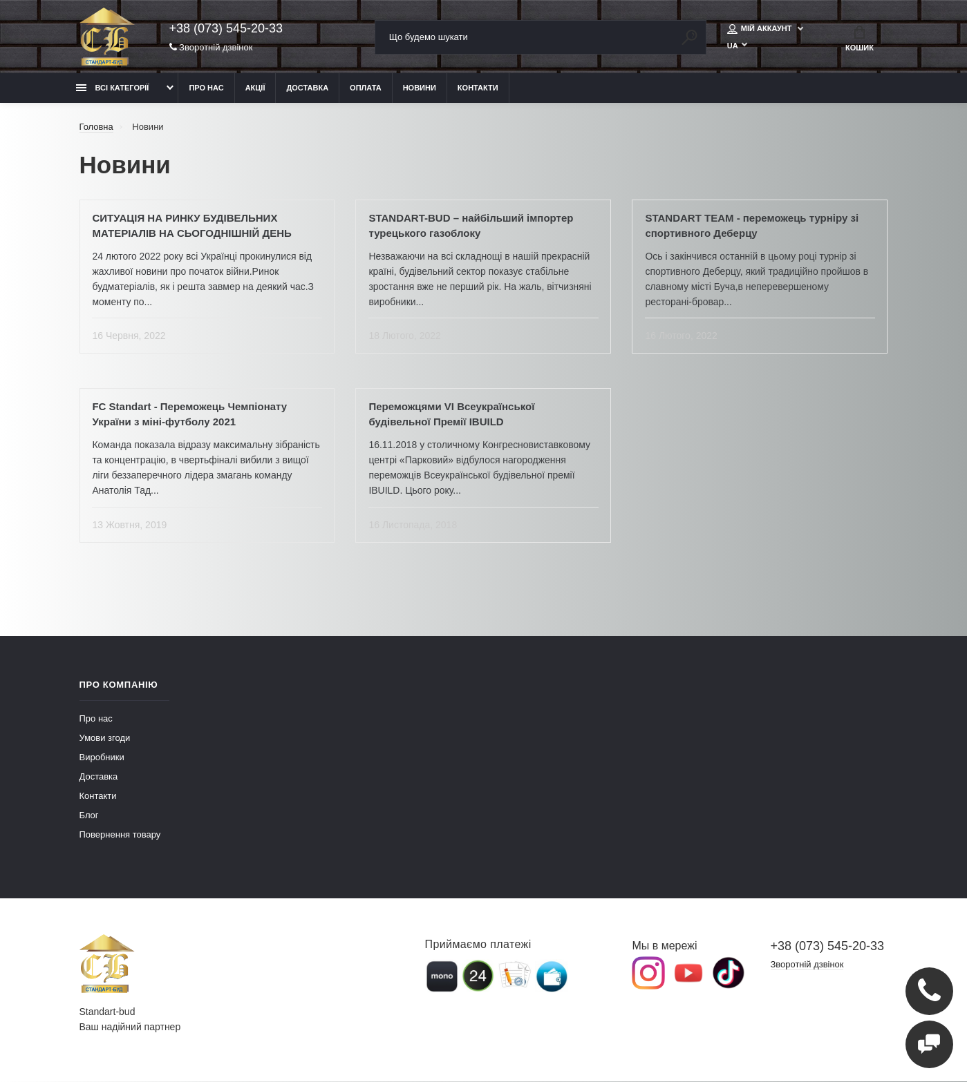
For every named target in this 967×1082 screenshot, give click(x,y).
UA (732, 46)
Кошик (859, 39)
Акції (255, 88)
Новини (419, 88)
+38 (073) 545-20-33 (226, 29)
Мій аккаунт (760, 29)
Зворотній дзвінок (211, 48)
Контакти (478, 88)
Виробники (101, 758)
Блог (89, 816)
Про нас (206, 88)
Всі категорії (112, 88)
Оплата (366, 88)
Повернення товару (120, 835)
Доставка (307, 88)
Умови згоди (105, 738)
